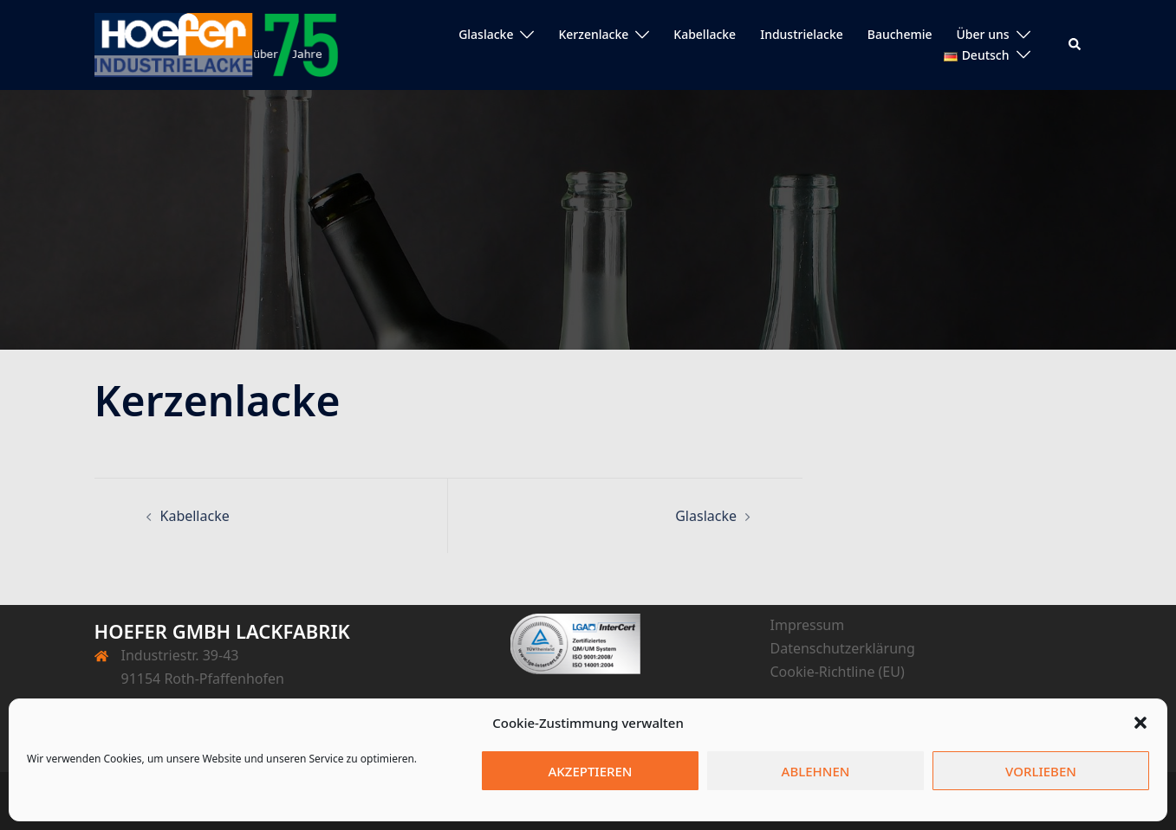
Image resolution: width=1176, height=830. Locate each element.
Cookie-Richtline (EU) (837, 671)
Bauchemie (899, 34)
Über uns (983, 34)
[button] (1140, 722)
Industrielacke (801, 34)
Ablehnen (816, 771)
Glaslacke (485, 34)
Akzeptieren (591, 771)
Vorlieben (1040, 771)
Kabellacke (704, 34)
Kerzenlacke (593, 34)
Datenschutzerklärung (842, 648)
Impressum (807, 624)
